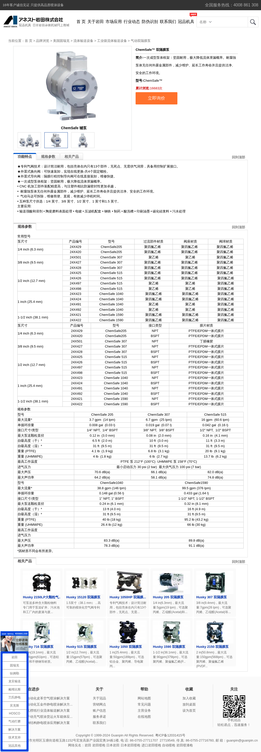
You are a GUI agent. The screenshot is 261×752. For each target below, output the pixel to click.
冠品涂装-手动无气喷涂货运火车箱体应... (42, 717)
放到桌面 (189, 704)
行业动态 (132, 21)
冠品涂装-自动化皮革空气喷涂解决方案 (41, 698)
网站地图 (144, 698)
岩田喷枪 (99, 745)
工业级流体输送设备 (112, 41)
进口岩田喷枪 (151, 745)
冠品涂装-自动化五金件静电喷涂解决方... (42, 704)
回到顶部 (238, 157)
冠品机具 (186, 21)
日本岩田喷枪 (130, 745)
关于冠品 (99, 698)
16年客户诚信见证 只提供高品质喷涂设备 (33, 5)
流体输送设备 (83, 41)
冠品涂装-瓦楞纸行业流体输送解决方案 (41, 710)
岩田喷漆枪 (184, 745)
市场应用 (114, 21)
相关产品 (71, 156)
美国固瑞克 (61, 41)
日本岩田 (113, 745)
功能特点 (25, 156)
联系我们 (168, 21)
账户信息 (99, 710)
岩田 (253, 22)
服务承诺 (99, 717)
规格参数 (48, 156)
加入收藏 (189, 698)
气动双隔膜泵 (141, 41)
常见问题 (144, 704)
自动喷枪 (168, 745)
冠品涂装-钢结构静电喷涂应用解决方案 (41, 723)
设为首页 (189, 710)
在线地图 (144, 717)
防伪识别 (150, 21)
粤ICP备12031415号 (170, 735)
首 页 (81, 21)
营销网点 (99, 704)
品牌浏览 (42, 41)
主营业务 (144, 710)
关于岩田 (95, 21)
